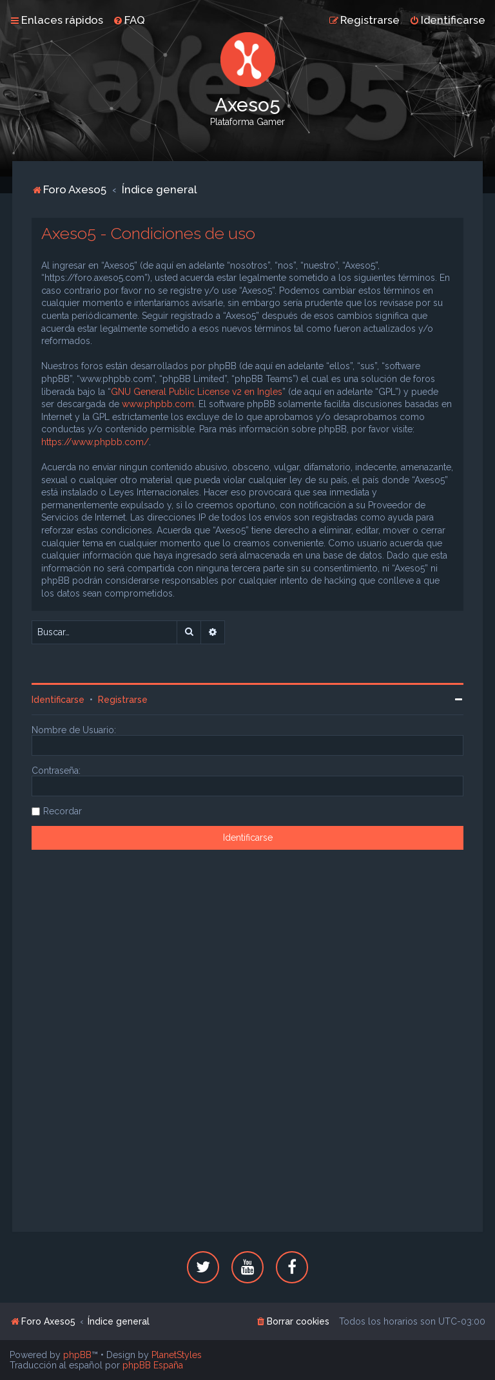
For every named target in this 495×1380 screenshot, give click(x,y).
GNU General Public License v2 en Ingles (196, 392)
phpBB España (152, 1365)
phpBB (77, 1355)
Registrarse (123, 700)
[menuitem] (129, 20)
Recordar (62, 811)
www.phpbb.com (158, 404)
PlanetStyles (176, 1355)
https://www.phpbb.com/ (95, 442)
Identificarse (58, 700)
